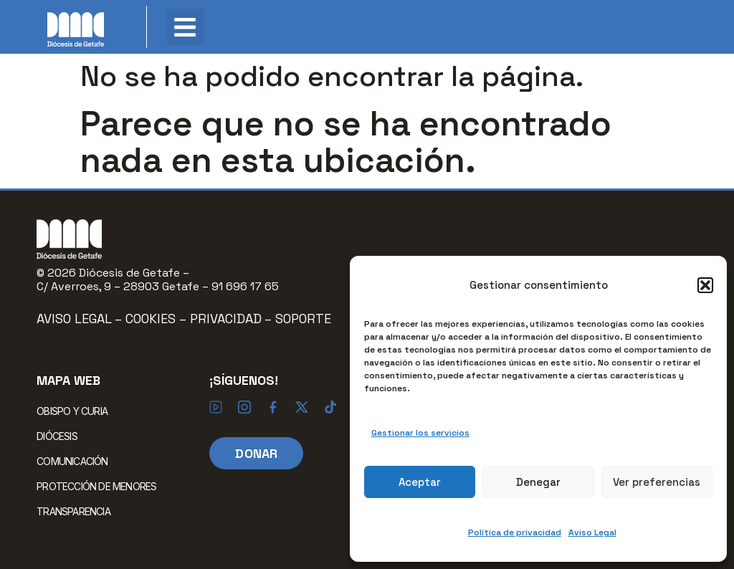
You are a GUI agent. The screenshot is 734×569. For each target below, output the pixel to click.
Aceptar (420, 482)
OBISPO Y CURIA (76, 410)
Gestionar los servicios (420, 433)
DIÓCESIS (61, 436)
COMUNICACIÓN (76, 461)
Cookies (152, 318)
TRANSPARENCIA (73, 511)
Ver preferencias (656, 482)
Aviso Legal (592, 532)
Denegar (538, 482)
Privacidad (226, 318)
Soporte (303, 318)
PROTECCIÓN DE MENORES (96, 486)
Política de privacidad (514, 532)
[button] (705, 285)
